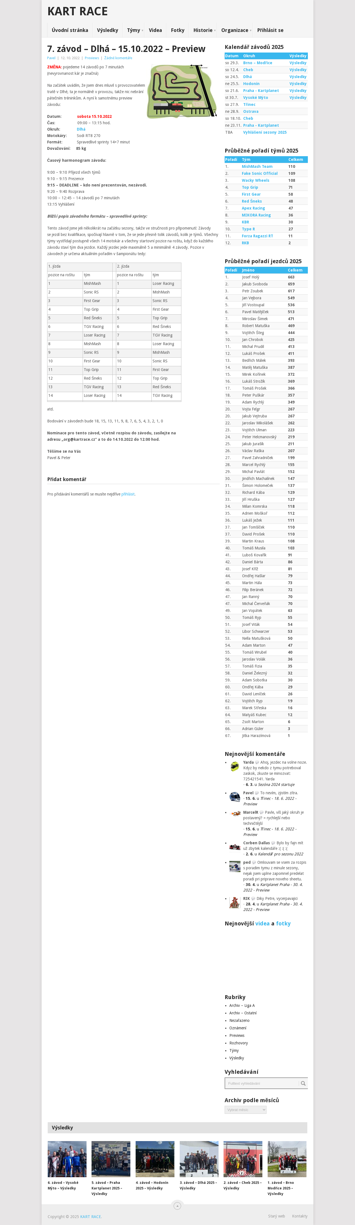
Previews (92, 58)
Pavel (51, 58)
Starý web (276, 1216)
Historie (202, 30)
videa (262, 923)
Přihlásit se (270, 30)
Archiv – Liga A (242, 1005)
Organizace (234, 30)
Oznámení (237, 1028)
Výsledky (107, 30)
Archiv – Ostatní (243, 1013)
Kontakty (300, 1216)
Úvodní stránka (70, 30)
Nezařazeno (239, 1020)
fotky (283, 923)
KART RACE (77, 11)
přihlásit (128, 494)
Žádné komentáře (118, 58)
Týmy (133, 30)
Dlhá (81, 129)
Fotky (177, 30)
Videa (155, 30)
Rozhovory (238, 1043)
